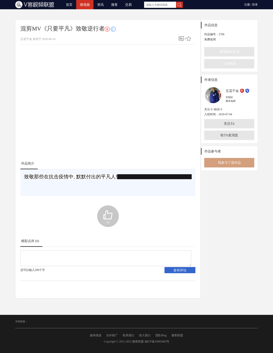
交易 (128, 4)
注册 (247, 4)
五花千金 (232, 91)
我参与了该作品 (229, 162)
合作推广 (112, 335)
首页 (69, 4)
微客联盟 (177, 335)
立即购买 (229, 63)
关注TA (229, 123)
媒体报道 (96, 335)
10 (107, 222)
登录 (255, 4)
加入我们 (144, 335)
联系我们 (128, 335)
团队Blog (161, 335)
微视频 (85, 4)
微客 (114, 4)
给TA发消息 (229, 135)
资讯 (100, 4)
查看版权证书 (229, 51)
